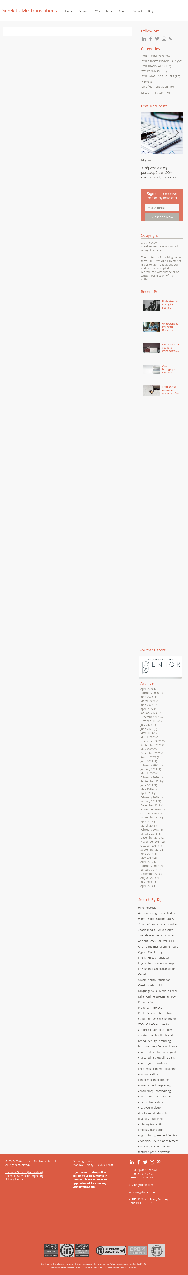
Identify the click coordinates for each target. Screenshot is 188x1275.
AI (173, 935)
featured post (147, 1152)
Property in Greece (150, 1007)
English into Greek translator (156, 968)
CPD (140, 946)
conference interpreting (153, 1079)
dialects (162, 1113)
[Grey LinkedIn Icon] (144, 39)
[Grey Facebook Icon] (150, 39)
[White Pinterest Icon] (159, 1162)
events (166, 1146)
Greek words (146, 985)
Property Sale (146, 1002)
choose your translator (152, 1063)
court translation (149, 1096)
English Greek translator (153, 957)
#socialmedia (146, 929)
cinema (157, 1068)
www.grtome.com (144, 1192)
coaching (170, 1068)
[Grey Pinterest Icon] (171, 39)
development (146, 1113)
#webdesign (165, 929)
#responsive (169, 924)
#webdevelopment (150, 935)
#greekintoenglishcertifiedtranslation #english (159, 913)
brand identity (147, 1041)
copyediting (163, 1091)
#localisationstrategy (161, 918)
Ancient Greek (147, 941)
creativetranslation (150, 1107)
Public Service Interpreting (155, 1013)
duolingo (157, 1118)
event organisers (149, 1146)
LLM (159, 985)
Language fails (147, 991)
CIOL (172, 941)
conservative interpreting (154, 1085)
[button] (84, 11)
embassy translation (151, 1124)
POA (173, 996)
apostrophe (145, 1035)
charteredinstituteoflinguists (156, 1057)
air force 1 (144, 1029)
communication (148, 1074)
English (162, 952)
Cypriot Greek (147, 952)
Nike (141, 996)
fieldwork (164, 1152)
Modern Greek (168, 991)
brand (169, 1035)
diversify (143, 1118)
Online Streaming (157, 996)
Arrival (162, 941)
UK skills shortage (164, 1018)
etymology (144, 1140)
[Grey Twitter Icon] (157, 39)
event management (165, 1140)
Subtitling (144, 1018)
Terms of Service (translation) (24, 1172)
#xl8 (167, 935)
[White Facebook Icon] (138, 1162)
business (144, 1046)
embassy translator (150, 1129)
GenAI (142, 974)
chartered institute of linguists (157, 1052)
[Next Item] (177, 133)
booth (159, 1035)
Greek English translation (154, 979)
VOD (141, 1024)
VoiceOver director (158, 1024)
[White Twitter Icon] (145, 1162)
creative (167, 1096)
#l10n (141, 918)
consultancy (145, 1091)
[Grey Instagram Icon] (164, 39)
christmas (144, 1068)
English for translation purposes (159, 963)
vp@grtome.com (84, 1186)
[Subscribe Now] (162, 217)
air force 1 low (162, 1029)
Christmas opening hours (162, 946)
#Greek (151, 907)
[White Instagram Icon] (152, 1162)
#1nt (141, 907)
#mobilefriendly (148, 924)
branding (165, 1041)
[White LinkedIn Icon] (132, 1162)
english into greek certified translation (159, 1135)
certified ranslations (165, 1046)
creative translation (150, 1102)
